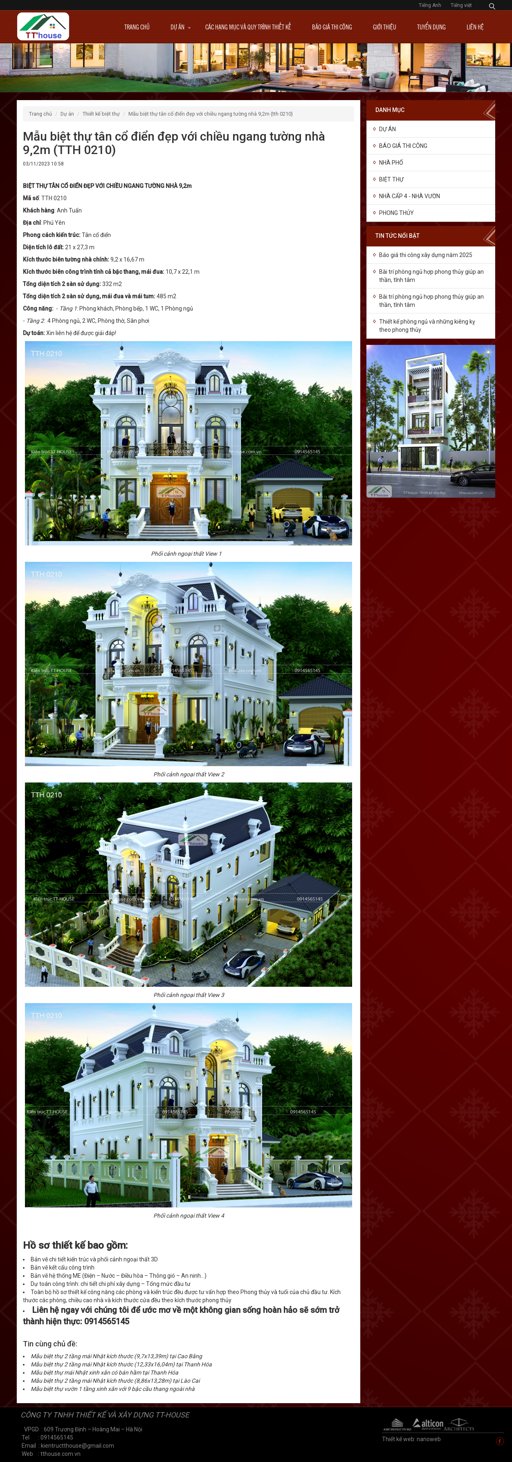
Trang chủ (137, 26)
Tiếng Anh (430, 5)
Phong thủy (396, 213)
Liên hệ (475, 26)
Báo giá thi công (332, 26)
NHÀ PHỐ (391, 162)
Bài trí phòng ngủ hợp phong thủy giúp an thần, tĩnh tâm (431, 275)
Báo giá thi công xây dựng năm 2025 (425, 255)
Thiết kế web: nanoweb (411, 1439)
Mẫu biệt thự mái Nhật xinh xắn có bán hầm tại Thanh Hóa (104, 1372)
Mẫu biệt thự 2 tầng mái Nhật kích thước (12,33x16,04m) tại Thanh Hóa (121, 1364)
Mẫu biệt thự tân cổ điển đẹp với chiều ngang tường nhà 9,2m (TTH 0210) (210, 114)
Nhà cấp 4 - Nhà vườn (409, 196)
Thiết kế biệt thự (101, 114)
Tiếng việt (461, 5)
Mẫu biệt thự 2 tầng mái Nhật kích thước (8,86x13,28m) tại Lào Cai (115, 1380)
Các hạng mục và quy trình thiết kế (248, 26)
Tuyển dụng (431, 26)
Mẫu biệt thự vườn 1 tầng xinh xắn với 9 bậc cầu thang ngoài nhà (113, 1389)
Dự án (177, 26)
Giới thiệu (384, 26)
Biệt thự (391, 179)
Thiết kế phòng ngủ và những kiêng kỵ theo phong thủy (427, 325)
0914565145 (106, 1321)
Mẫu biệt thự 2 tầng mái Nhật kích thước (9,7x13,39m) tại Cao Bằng (116, 1356)
